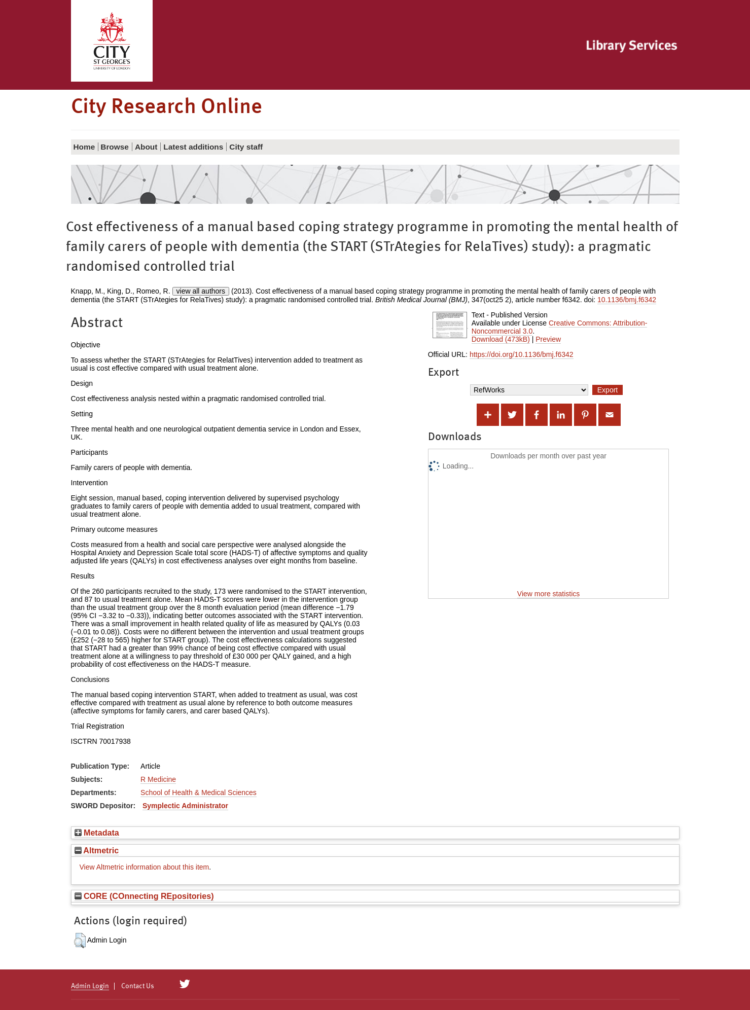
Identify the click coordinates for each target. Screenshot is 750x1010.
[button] (80, 940)
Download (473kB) (501, 339)
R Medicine (158, 779)
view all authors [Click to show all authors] (201, 291)
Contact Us (137, 986)
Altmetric (97, 850)
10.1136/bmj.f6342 (626, 300)
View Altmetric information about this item (144, 867)
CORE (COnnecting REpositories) (144, 895)
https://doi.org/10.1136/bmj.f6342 (522, 354)
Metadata (97, 832)
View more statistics (548, 594)
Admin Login (90, 986)
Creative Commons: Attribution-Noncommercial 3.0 (560, 327)
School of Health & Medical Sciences (198, 792)
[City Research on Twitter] (184, 984)
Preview (548, 339)
